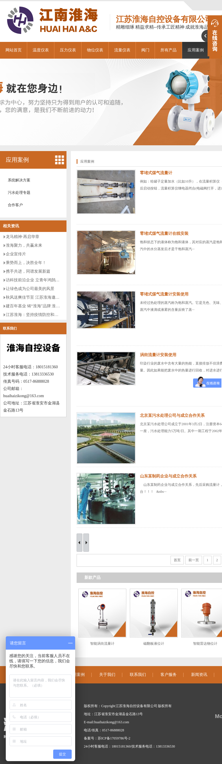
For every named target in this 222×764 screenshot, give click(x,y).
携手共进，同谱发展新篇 (28, 271)
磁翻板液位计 (153, 644)
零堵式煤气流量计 (156, 173)
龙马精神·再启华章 (22, 237)
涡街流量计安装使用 (158, 355)
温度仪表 (41, 50)
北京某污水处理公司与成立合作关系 (172, 415)
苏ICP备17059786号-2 (114, 738)
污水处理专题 (19, 192)
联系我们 (10, 328)
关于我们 (107, 674)
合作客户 (15, 205)
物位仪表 (95, 50)
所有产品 (168, 50)
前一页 (193, 560)
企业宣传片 (16, 254)
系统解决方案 (19, 180)
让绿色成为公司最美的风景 (30, 289)
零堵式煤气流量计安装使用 (164, 294)
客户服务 (168, 674)
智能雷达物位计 (205, 644)
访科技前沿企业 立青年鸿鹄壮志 (35, 280)
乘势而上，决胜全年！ (26, 263)
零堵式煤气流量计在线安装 (164, 233)
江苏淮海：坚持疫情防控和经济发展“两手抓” (46, 315)
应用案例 (17, 160)
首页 (177, 560)
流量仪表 (122, 50)
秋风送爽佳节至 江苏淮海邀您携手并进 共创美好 (49, 297)
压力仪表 (68, 50)
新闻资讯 (199, 674)
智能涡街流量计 (102, 644)
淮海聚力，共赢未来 (24, 245)
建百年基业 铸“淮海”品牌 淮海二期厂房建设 (45, 306)
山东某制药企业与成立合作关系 (168, 476)
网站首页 (13, 50)
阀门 (145, 50)
